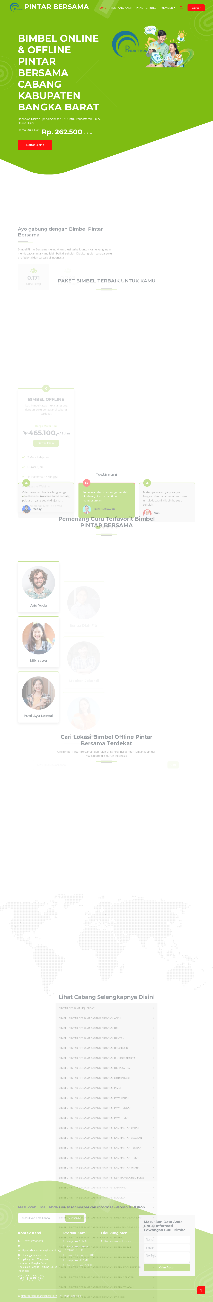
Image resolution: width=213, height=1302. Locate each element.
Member (167, 7)
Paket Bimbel (146, 7)
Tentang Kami (121, 7)
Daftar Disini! (35, 145)
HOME (101, 7)
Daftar (196, 7)
